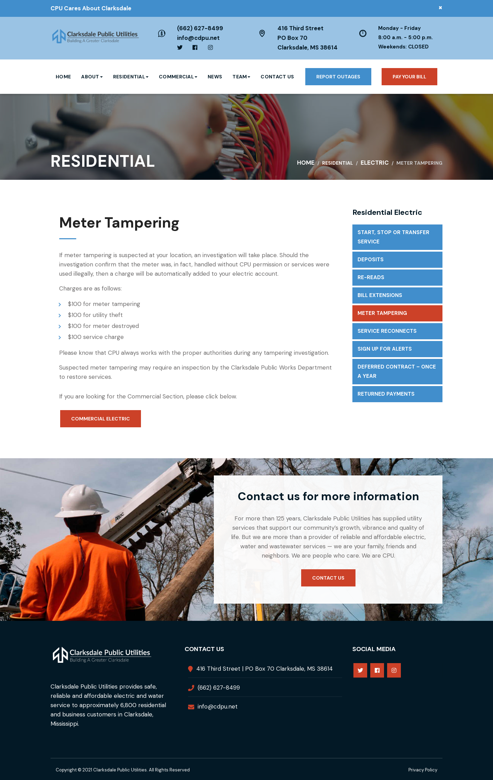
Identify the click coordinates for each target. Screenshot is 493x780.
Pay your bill (409, 77)
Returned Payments (386, 394)
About (92, 77)
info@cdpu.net (198, 38)
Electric (375, 162)
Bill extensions (380, 295)
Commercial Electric (100, 419)
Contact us (328, 578)
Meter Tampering (382, 313)
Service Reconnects (387, 331)
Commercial (178, 77)
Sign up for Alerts (385, 348)
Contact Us (277, 77)
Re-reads (371, 277)
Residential (131, 77)
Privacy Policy (422, 770)
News (215, 77)
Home (63, 77)
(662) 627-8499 (200, 28)
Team (241, 77)
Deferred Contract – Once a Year (397, 371)
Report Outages (338, 77)
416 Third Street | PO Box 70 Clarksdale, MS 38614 (264, 668)
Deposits (371, 259)
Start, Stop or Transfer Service (393, 237)
